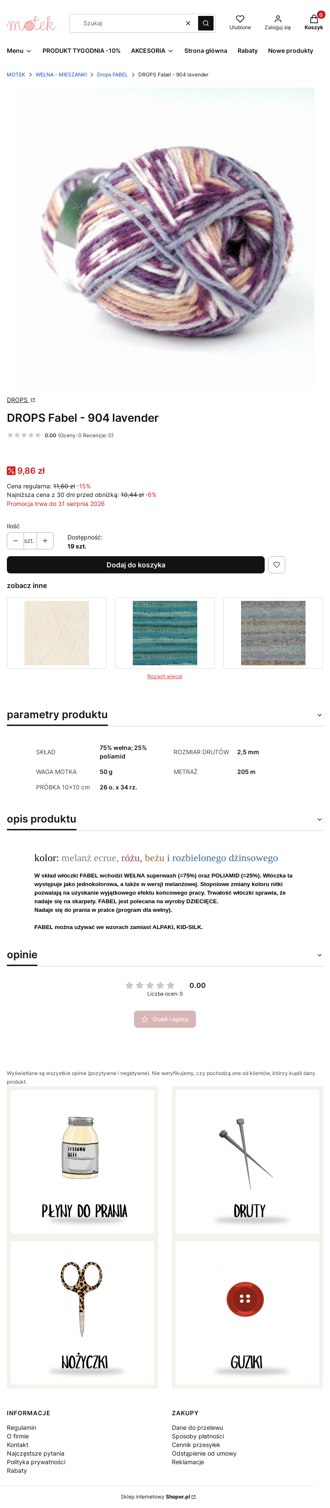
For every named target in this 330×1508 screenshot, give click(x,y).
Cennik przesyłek (196, 1444)
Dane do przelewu (197, 1427)
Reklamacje (188, 1461)
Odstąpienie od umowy (204, 1453)
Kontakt (17, 1444)
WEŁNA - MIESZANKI (61, 74)
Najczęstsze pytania (35, 1453)
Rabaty (17, 1470)
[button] (206, 23)
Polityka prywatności (36, 1461)
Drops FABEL (112, 74)
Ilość (13, 526)
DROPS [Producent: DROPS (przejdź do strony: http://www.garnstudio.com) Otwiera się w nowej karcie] (18, 399)
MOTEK (16, 74)
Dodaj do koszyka (136, 565)
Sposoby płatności (198, 1436)
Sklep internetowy (155, 1496)
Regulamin (21, 1427)
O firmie (18, 1436)
